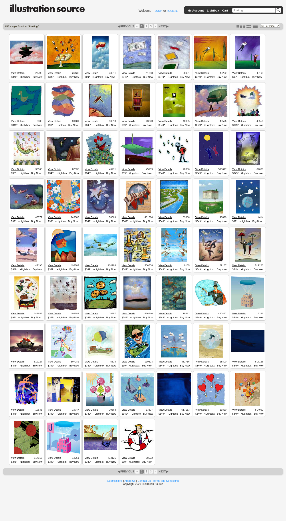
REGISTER (173, 11)
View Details (17, 73)
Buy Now (37, 77)
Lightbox (213, 10)
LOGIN (158, 11)
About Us (130, 480)
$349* (14, 77)
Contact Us (144, 480)
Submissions (114, 480)
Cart (225, 10)
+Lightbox (25, 77)
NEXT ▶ (163, 26)
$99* (87, 77)
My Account (196, 10)
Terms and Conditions (166, 480)
